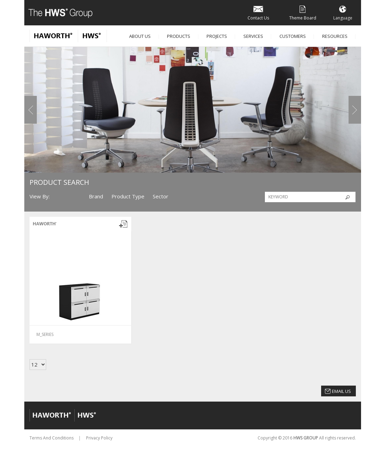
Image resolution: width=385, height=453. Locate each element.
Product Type (127, 196)
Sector (160, 196)
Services (253, 36)
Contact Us (258, 12)
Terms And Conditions (52, 438)
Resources (335, 36)
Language (342, 12)
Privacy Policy (99, 438)
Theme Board (302, 12)
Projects (217, 36)
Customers (292, 36)
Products (178, 36)
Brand (96, 196)
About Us (140, 36)
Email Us (341, 391)
